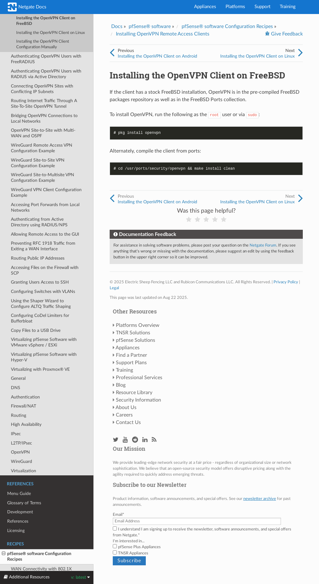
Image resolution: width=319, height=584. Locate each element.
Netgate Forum (263, 245)
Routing (18, 415)
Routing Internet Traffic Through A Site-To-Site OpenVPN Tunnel (44, 103)
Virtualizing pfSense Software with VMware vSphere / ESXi (44, 342)
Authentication (25, 397)
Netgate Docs (27, 7)
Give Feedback (286, 33)
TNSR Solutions (133, 332)
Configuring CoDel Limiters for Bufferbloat (40, 318)
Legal (114, 288)
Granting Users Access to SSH (40, 282)
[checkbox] (206, 550)
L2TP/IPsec (21, 443)
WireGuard (21, 461)
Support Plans (131, 362)
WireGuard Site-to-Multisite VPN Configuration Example (42, 177)
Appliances (205, 6)
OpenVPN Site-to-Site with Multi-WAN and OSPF (43, 133)
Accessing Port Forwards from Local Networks (45, 207)
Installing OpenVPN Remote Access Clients (162, 33)
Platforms (235, 6)
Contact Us (128, 422)
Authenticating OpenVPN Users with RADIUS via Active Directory (46, 74)
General (18, 378)
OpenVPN (20, 452)
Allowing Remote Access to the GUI (45, 234)
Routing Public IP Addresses (37, 258)
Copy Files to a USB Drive (35, 330)
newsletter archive (259, 499)
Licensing (16, 530)
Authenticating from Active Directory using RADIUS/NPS (39, 222)
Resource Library (134, 392)
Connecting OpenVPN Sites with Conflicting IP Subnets (42, 89)
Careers (124, 414)
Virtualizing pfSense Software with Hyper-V (44, 357)
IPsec (16, 433)
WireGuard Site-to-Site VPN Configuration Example (37, 163)
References (17, 521)
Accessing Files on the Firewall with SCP (45, 270)
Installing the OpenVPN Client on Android (157, 56)
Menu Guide (19, 493)
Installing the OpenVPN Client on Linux (50, 33)
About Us (126, 407)
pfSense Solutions (135, 340)
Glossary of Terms (24, 503)
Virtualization (23, 471)
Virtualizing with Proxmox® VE (40, 369)
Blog (121, 385)
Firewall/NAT (23, 406)
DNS (15, 387)
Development (20, 512)
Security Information (138, 400)
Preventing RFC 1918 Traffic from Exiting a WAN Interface (43, 246)
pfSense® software (150, 26)
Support (262, 6)
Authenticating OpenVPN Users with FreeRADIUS (46, 59)
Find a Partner (131, 355)
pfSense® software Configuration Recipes (36, 556)
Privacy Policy (286, 282)
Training (288, 6)
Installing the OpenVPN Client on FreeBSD (45, 21)
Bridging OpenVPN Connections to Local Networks (44, 118)
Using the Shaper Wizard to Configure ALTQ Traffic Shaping (41, 304)
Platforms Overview (138, 325)
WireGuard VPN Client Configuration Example (46, 192)
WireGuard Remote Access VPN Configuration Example (41, 148)
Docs (116, 26)
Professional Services (139, 377)
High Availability (26, 424)
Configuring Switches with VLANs (43, 291)
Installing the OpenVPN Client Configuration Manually (42, 44)
